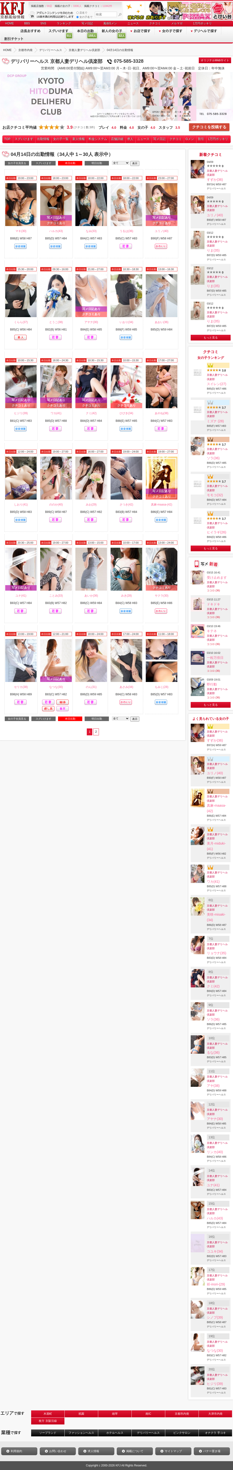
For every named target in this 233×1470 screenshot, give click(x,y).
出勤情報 (43, 139)
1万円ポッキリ (202, 23)
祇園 (81, 1413)
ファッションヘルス (81, 1432)
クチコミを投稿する (209, 127)
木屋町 (48, 1413)
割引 (201, 139)
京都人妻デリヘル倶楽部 (217, 172)
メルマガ (177, 23)
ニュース (133, 23)
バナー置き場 (211, 1451)
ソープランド (47, 1432)
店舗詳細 (117, 139)
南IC (148, 1413)
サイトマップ (173, 1451)
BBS (27, 23)
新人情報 (79, 139)
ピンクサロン (181, 1432)
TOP (7, 139)
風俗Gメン (110, 23)
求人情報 (93, 1451)
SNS (43, 23)
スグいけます (24, 139)
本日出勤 (70, 163)
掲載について (134, 1451)
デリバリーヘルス (148, 1432)
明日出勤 (97, 163)
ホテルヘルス (114, 1432)
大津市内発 (215, 1413)
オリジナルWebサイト (215, 60)
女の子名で (84, 17)
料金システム (98, 139)
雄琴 (115, 1413)
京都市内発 (182, 1413)
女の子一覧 (61, 139)
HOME (9, 23)
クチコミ (155, 23)
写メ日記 (87, 23)
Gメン (190, 139)
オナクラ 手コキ (215, 1432)
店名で (81, 12)
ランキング (64, 23)
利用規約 (16, 1451)
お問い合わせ (57, 1451)
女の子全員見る (17, 163)
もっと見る (211, 337)
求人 (130, 139)
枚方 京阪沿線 (48, 1421)
